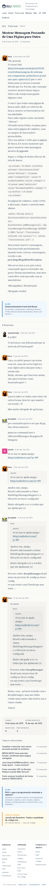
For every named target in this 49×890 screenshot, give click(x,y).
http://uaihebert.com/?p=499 (23, 457)
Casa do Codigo (39, 859)
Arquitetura (6, 876)
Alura (38, 852)
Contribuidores (34, 885)
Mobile (28, 13)
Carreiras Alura (21, 850)
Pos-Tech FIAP (21, 869)
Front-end (12, 26)
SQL (35, 13)
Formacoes (22, 855)
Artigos (20, 858)
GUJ (4, 26)
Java (4, 13)
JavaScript (6, 866)
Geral (10, 13)
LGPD (44, 885)
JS (40, 13)
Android (5, 18)
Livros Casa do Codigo (22, 875)
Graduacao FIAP (22, 863)
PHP (44, 13)
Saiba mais (22, 885)
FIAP (37, 855)
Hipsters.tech (41, 865)
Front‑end (19, 13)
